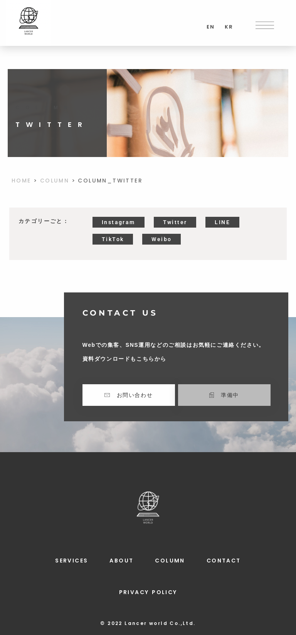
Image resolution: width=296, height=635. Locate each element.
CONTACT (224, 560)
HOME (21, 180)
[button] (265, 23)
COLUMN (54, 180)
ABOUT (121, 560)
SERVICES (71, 560)
